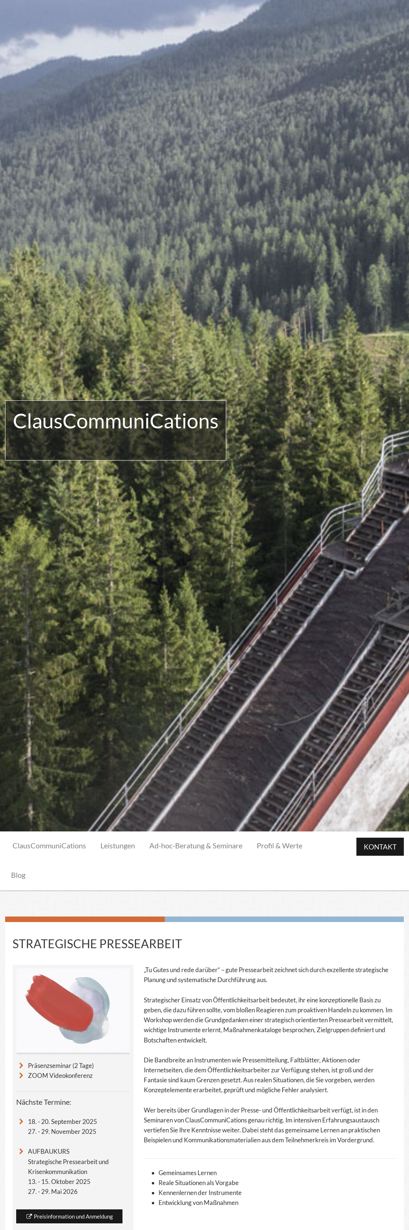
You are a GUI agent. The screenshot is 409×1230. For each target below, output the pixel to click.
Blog (18, 874)
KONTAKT (380, 846)
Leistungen (117, 845)
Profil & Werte (279, 845)
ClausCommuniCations (49, 845)
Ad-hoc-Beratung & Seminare (195, 845)
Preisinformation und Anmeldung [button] (69, 1216)
